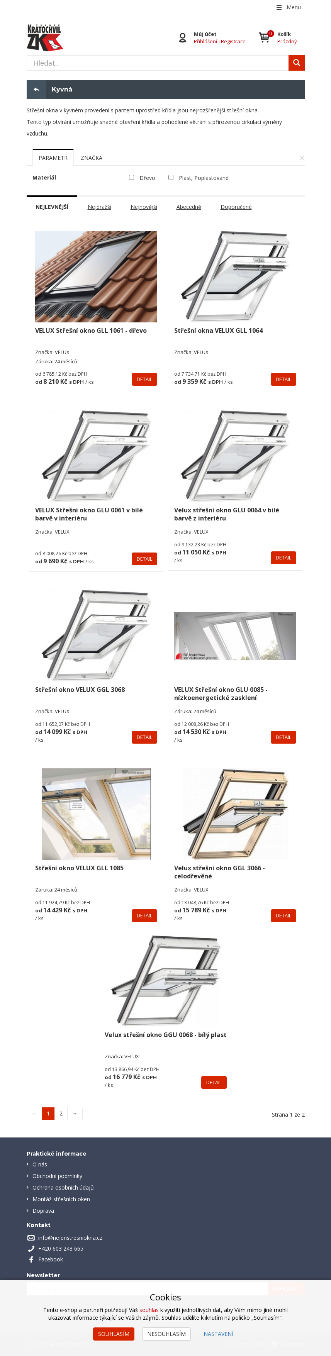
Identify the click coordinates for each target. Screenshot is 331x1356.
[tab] (53, 157)
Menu (288, 7)
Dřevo (147, 177)
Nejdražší (99, 206)
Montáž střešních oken (61, 1199)
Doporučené (236, 206)
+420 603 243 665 (60, 1248)
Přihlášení (205, 41)
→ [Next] (75, 1113)
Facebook (50, 1259)
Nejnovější (144, 206)
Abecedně (189, 206)
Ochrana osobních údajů (63, 1187)
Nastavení (218, 1333)
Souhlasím (113, 1333)
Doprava (43, 1210)
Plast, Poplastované (204, 177)
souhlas (149, 1310)
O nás (39, 1164)
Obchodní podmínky (57, 1176)
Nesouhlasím (166, 1333)
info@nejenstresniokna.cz (70, 1237)
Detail (144, 379)
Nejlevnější (52, 206)
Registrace (233, 41)
